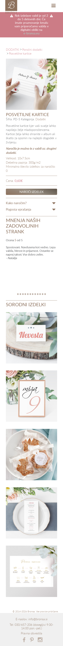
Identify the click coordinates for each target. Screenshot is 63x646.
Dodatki (40, 119)
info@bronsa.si (38, 619)
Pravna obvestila (31, 633)
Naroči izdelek (31, 192)
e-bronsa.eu (31, 33)
